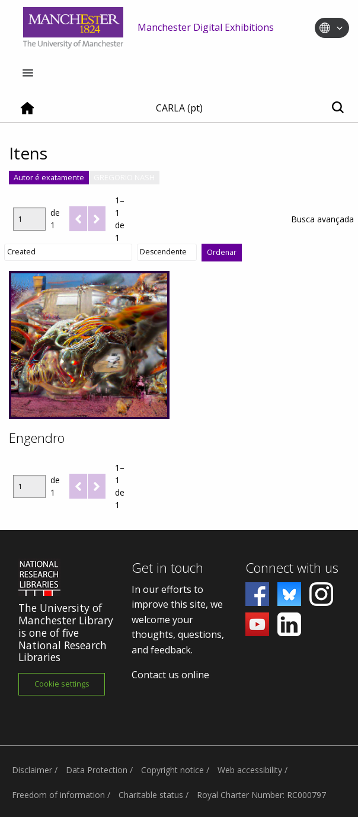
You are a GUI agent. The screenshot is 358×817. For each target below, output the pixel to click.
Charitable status (151, 794)
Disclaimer (32, 769)
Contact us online (170, 674)
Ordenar (221, 252)
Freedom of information (58, 794)
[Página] (29, 219)
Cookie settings (62, 683)
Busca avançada (322, 219)
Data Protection (96, 769)
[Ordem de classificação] (167, 252)
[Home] (27, 112)
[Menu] (28, 74)
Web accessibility (250, 769)
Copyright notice (172, 769)
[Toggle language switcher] (339, 28)
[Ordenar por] (68, 252)
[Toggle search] (337, 108)
